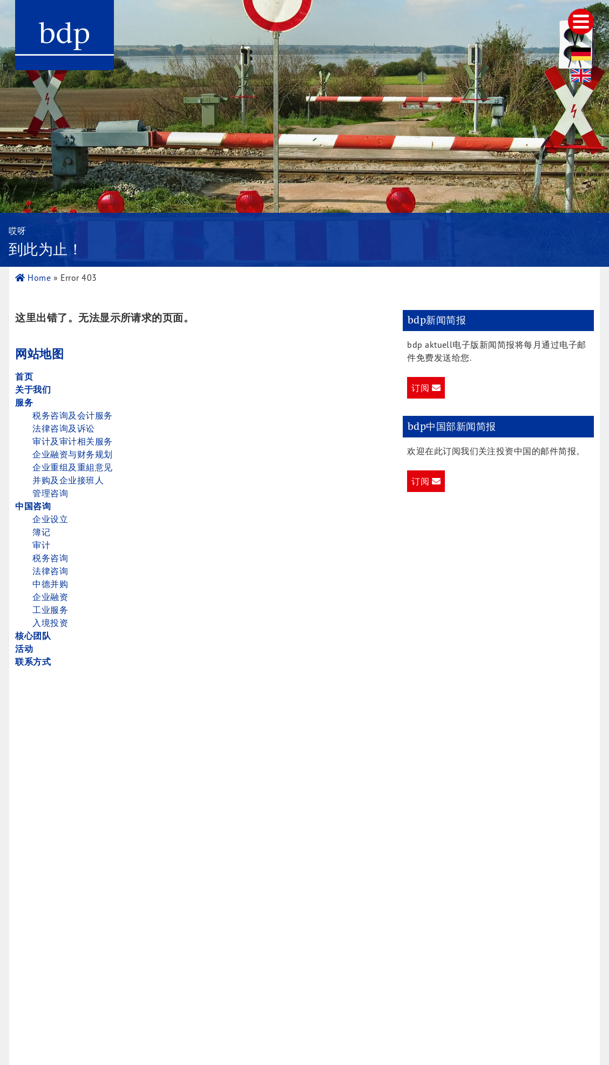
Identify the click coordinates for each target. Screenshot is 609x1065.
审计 (41, 545)
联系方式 (33, 661)
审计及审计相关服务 (72, 441)
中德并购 (50, 583)
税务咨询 (50, 557)
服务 (24, 402)
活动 (24, 648)
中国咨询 (33, 506)
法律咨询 (50, 570)
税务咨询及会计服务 (72, 415)
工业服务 (50, 609)
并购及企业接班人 (68, 480)
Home (33, 277)
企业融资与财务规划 (72, 454)
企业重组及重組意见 (72, 467)
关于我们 (33, 389)
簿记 (41, 532)
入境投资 (50, 622)
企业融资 (50, 596)
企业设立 (50, 519)
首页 (24, 376)
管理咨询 (50, 493)
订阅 (426, 387)
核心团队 (33, 635)
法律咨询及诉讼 (63, 428)
